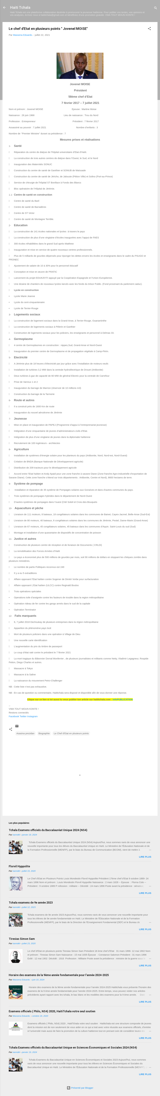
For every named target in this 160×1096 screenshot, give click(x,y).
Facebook (14, 716)
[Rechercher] (156, 8)
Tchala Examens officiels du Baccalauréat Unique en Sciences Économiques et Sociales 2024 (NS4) (73, 1047)
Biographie (44, 733)
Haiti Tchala (20, 7)
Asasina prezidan (25, 733)
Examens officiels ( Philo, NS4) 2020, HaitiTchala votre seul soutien (52, 1011)
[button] (149, 29)
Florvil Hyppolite (19, 866)
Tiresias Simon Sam (22, 938)
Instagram (32, 716)
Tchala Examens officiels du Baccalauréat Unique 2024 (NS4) (48, 830)
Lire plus (145, 856)
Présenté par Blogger (80, 1087)
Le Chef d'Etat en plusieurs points (71, 733)
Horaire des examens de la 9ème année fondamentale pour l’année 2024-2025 (59, 975)
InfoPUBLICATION (123, 699)
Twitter (23, 716)
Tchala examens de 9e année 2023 (31, 902)
